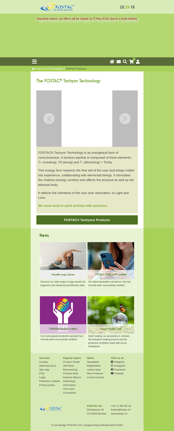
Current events (95, 377)
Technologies (56, 68)
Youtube (117, 373)
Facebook (118, 369)
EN (127, 7)
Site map (44, 369)
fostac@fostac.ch (121, 409)
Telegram (118, 362)
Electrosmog (70, 369)
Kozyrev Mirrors (72, 377)
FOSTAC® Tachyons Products (87, 220)
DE (122, 7)
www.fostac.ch (119, 413)
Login (42, 377)
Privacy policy (47, 385)
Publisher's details (49, 381)
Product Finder (71, 362)
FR (133, 7)
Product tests (70, 373)
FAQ (41, 373)
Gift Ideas (68, 365)
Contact (43, 362)
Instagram (118, 365)
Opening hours (47, 365)
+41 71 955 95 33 (121, 405)
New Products (95, 373)
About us (42, 68)
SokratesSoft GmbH (111, 425)
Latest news (94, 369)
